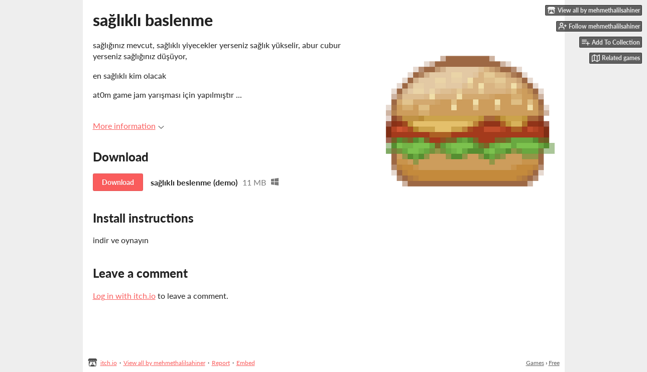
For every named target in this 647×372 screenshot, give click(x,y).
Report (221, 362)
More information (128, 125)
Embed (245, 362)
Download (118, 182)
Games (535, 362)
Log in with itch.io (124, 295)
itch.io (108, 362)
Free (554, 362)
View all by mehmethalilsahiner (164, 362)
